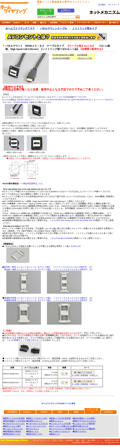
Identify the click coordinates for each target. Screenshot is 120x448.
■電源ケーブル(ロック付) (36, 418)
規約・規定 (80, 440)
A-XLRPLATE (75, 246)
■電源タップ (54, 434)
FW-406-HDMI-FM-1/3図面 (63, 55)
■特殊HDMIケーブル (11, 434)
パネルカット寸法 (84, 58)
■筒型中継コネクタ (80, 426)
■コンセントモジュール (13, 429)
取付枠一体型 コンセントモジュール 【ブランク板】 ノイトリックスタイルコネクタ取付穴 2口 (48, 269)
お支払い (27, 412)
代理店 (43, 412)
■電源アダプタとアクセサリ (84, 421)
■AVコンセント (32, 429)
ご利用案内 (11, 412)
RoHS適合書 (82, 55)
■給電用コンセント (34, 421)
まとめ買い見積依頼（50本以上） (85, 375)
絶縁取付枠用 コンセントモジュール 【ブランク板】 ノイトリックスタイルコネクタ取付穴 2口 (48, 300)
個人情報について (94, 440)
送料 (60, 412)
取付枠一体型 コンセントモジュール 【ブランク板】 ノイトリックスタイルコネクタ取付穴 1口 (48, 267)
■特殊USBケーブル (34, 434)
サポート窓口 (45, 11)
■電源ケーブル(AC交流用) (14, 418)
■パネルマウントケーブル (14, 423)
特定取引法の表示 (112, 440)
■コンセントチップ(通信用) (84, 423)
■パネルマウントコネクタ (37, 423)
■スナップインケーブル (36, 426)
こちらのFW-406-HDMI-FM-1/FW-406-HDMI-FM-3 (72, 220)
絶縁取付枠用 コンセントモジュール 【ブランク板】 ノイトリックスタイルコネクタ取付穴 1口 (48, 298)
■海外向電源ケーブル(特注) (14, 421)
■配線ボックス (32, 431)
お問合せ (66, 10)
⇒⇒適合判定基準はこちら (31, 183)
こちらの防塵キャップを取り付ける (22, 340)
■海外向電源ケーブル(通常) (84, 418)
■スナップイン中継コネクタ (61, 426)
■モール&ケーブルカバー (59, 431)
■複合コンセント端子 (12, 426)
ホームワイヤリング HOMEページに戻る (59, 403)
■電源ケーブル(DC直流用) (60, 418)
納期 (76, 412)
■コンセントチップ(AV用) (60, 423)
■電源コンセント (56, 421)
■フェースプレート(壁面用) (60, 429)
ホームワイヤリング (41, 440)
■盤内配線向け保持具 (12, 431)
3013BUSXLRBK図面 (61, 58)
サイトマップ (113, 5)
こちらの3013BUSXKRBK (61, 238)
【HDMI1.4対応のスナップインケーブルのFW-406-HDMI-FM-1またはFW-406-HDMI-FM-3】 (53, 100)
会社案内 (102, 5)
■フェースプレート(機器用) (84, 429)
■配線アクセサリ (80, 431)
